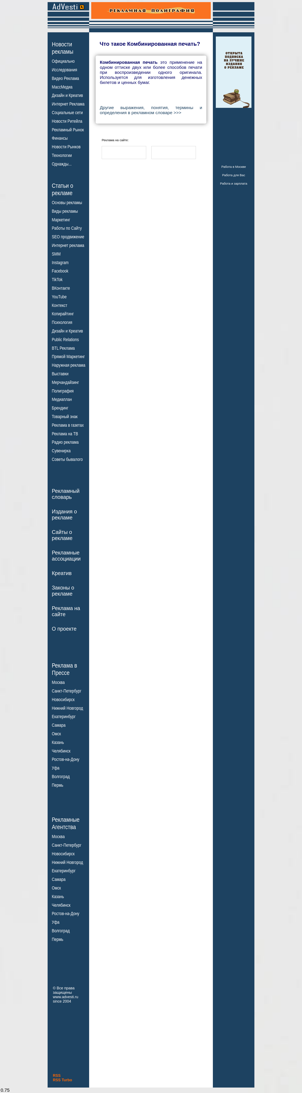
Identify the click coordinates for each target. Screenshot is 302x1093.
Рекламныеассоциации (66, 556)
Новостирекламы (62, 48)
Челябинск (61, 750)
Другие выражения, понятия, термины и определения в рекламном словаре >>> (151, 110)
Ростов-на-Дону (65, 759)
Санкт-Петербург (66, 691)
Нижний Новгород (67, 708)
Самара (59, 725)
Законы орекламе (63, 591)
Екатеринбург (64, 716)
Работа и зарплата (233, 183)
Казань (58, 742)
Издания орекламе (64, 514)
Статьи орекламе (62, 189)
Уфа (55, 768)
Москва (58, 682)
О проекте (64, 629)
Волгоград (61, 776)
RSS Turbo (62, 1080)
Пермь (57, 785)
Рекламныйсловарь (65, 494)
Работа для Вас (233, 175)
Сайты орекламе (62, 535)
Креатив (62, 573)
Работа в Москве (233, 166)
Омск (56, 733)
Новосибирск (63, 699)
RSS (57, 1075)
